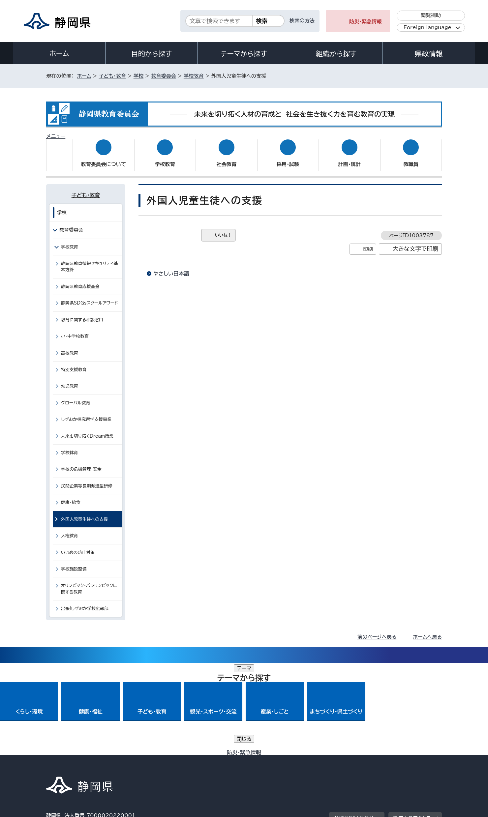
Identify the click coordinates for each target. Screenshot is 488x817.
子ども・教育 (112, 75)
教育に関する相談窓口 (82, 313)
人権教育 (69, 529)
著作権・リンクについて (77, 760)
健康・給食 (70, 496)
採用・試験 (288, 158)
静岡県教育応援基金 (80, 280)
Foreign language (427, 27)
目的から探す (151, 53)
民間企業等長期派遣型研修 (86, 480)
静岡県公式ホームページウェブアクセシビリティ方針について (265, 760)
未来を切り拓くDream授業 (87, 429)
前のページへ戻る (377, 630)
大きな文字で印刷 (415, 242)
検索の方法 (302, 20)
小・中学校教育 (75, 330)
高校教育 (69, 346)
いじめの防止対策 (78, 546)
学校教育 (194, 75)
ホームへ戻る (427, 630)
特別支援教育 (74, 363)
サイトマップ (411, 760)
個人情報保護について (151, 760)
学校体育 (69, 446)
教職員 (410, 158)
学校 (138, 75)
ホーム (59, 53)
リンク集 (365, 760)
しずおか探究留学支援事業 (86, 413)
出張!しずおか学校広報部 (84, 602)
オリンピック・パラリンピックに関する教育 (89, 582)
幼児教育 (69, 380)
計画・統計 (349, 158)
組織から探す (336, 53)
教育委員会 (163, 75)
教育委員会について (103, 158)
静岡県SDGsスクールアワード (89, 297)
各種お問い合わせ (354, 719)
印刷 (368, 242)
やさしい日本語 (171, 267)
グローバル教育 (75, 396)
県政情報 (428, 53)
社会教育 (226, 158)
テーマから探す (244, 53)
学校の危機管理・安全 (81, 463)
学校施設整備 (74, 563)
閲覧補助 (431, 15)
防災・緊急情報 (365, 21)
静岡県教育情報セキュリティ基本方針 (89, 260)
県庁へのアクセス (412, 719)
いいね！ (223, 229)
